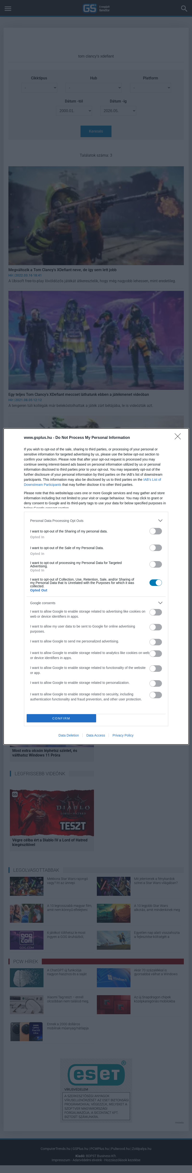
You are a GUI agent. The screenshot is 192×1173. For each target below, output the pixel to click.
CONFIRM (61, 718)
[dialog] (96, 586)
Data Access (95, 735)
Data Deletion (69, 735)
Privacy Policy (122, 735)
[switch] (155, 531)
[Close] (179, 437)
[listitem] (96, 520)
